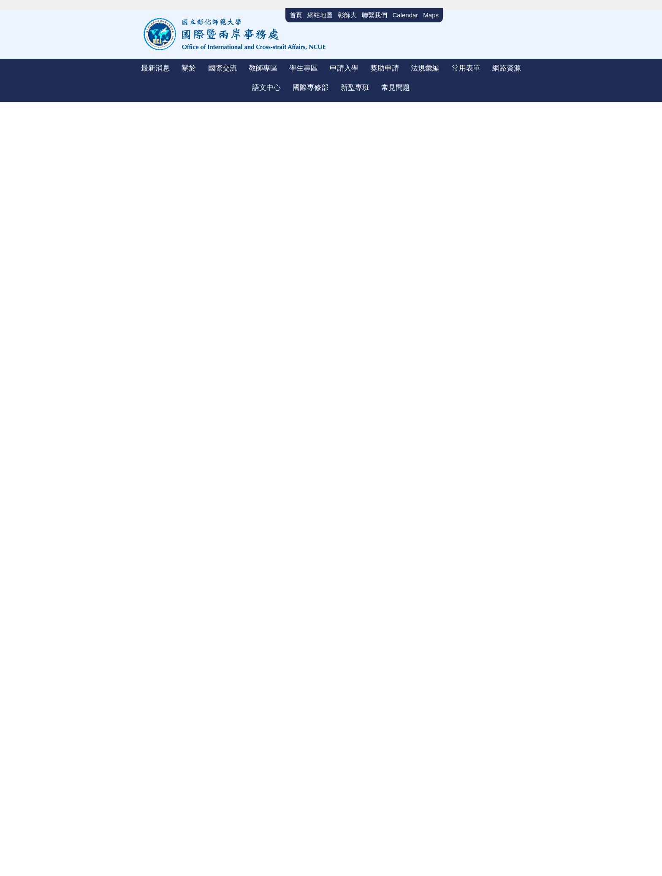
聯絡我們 (488, 707)
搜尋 (526, 18)
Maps (431, 15)
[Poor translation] (30, 773)
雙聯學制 (208, 126)
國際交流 (174, 126)
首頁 (145, 126)
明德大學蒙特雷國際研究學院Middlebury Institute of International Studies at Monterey (415, 601)
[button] (144, 71)
